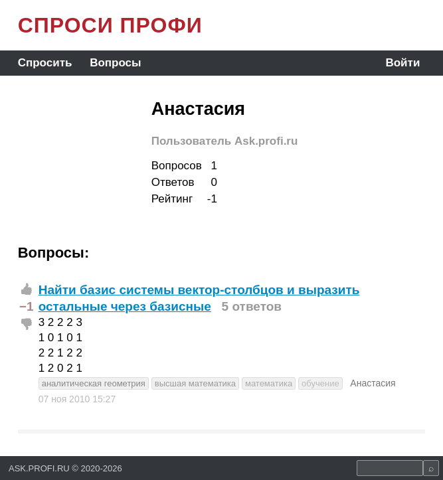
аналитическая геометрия (93, 383)
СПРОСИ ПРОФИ (110, 25)
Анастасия (372, 383)
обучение (320, 383)
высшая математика (195, 383)
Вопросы (115, 62)
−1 (26, 306)
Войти (402, 62)
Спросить (45, 62)
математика (268, 383)
